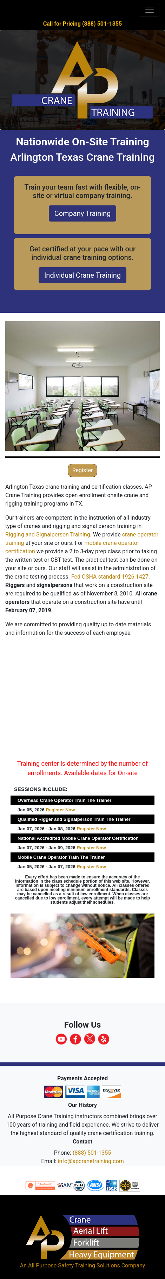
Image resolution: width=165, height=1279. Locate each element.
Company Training (82, 213)
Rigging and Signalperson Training (47, 534)
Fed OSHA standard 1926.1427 (109, 576)
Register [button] (82, 470)
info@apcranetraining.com (91, 1161)
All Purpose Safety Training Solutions (74, 1265)
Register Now (60, 809)
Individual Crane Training (82, 275)
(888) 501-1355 (92, 1152)
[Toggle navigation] (149, 10)
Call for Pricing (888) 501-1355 (82, 23)
